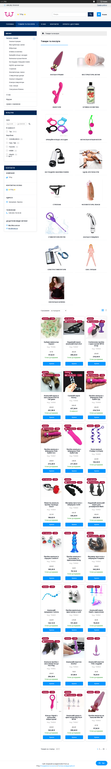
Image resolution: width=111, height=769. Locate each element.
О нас (43, 24)
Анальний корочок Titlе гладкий (96, 663)
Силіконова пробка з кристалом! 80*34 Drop (96, 344)
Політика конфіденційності (66, 766)
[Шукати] (90, 14)
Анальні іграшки (56, 74)
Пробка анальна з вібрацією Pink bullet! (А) (96, 397)
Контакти (54, 24)
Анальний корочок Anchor (73, 663)
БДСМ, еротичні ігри (91, 172)
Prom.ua (66, 764)
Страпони (57, 204)
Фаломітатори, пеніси (91, 204)
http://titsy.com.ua (14, 225)
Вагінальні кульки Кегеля (90, 139)
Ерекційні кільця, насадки (57, 139)
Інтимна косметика (91, 107)
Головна (10, 24)
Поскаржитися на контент (48, 766)
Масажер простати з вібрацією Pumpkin (96, 557)
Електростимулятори (57, 269)
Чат (102, 763)
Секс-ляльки (91, 269)
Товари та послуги (26, 24)
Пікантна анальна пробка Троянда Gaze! (51, 504)
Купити (51, 363)
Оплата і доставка (71, 24)
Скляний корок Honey (74, 396)
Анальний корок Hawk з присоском (96, 611)
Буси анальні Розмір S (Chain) (96, 450)
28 (103, 749)
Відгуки (9, 99)
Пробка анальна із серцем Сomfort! (51, 557)
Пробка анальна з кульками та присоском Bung (74, 558)
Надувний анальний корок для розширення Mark (96, 504)
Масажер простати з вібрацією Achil (73, 504)
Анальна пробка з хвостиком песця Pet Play (51, 663)
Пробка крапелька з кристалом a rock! (74, 611)
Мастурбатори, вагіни (91, 74)
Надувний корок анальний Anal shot (74, 343)
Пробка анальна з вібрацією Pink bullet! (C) (51, 451)
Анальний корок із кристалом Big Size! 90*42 (74, 717)
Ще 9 (10, 156)
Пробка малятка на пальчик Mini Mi (96, 716)
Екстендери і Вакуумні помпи (57, 172)
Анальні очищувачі (91, 237)
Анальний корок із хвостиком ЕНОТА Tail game (51, 397)
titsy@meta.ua (13, 228)
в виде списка (106, 310)
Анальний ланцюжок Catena (51, 611)
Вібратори (57, 107)
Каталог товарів (12, 38)
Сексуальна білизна (56, 302)
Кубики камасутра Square (51, 343)
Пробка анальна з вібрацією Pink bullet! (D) (74, 451)
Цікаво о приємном (13, 104)
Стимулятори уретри (56, 237)
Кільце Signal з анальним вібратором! (51, 717)
